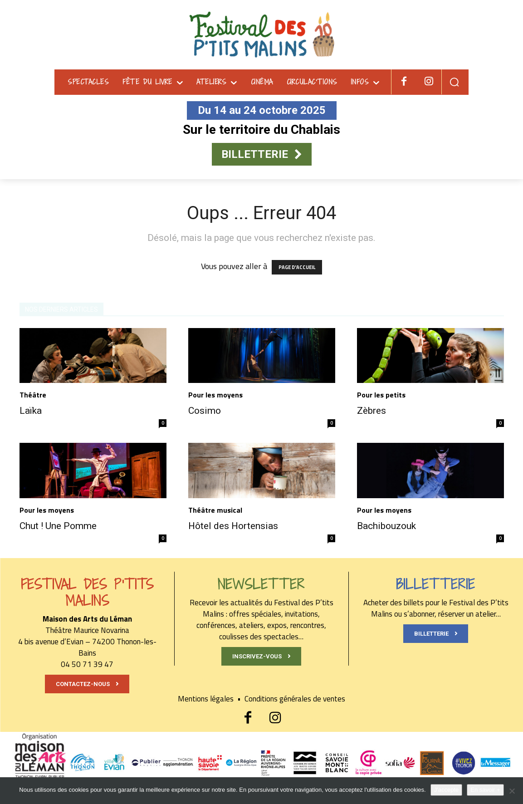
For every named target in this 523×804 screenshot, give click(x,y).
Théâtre (33, 394)
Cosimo (204, 410)
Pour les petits (381, 394)
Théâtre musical (215, 510)
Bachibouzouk (386, 525)
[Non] (511, 790)
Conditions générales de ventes (294, 699)
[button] (454, 81)
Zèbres (371, 410)
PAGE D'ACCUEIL (297, 267)
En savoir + (485, 789)
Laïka (31, 410)
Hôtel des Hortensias (233, 525)
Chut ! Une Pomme (58, 525)
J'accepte (446, 789)
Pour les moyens (215, 394)
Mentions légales (211, 699)
